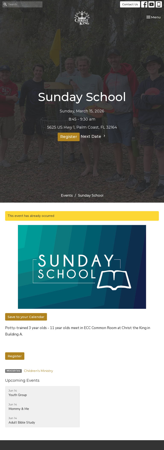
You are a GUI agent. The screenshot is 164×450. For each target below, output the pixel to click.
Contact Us (130, 4)
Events (67, 195)
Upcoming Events (22, 380)
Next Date (93, 136)
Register (68, 136)
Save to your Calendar (26, 317)
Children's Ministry (38, 371)
